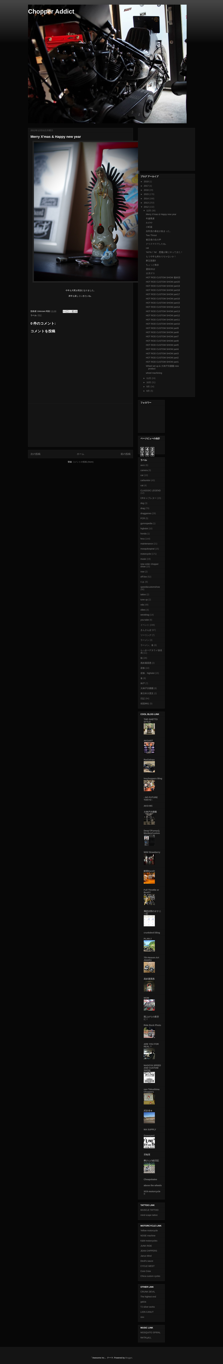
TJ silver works (147, 1307)
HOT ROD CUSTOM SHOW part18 (163, 290)
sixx (142, 1317)
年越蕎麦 (150, 218)
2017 (146, 186)
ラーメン (144, 640)
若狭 (142, 668)
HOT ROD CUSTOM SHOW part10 (163, 324)
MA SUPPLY (150, 1129)
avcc (142, 465)
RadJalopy (149, 759)
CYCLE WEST (147, 1266)
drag (142, 508)
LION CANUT (147, 1312)
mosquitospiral (147, 549)
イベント (144, 625)
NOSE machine (147, 1235)
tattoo (143, 594)
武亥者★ (148, 1110)
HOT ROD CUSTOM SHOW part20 (163, 282)
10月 (148, 382)
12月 (148, 210)
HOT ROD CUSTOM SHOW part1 (162, 362)
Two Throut (151, 235)
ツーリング (145, 635)
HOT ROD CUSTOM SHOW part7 (162, 336)
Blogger (128, 1358)
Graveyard (149, 1135)
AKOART (148, 740)
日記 (40, 315)
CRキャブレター (148, 498)
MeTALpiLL (145, 1337)
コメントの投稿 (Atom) (83, 462)
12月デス (150, 273)
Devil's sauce (146, 1261)
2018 (146, 181)
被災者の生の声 (153, 239)
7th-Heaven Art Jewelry (151, 958)
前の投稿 (126, 454)
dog (142, 503)
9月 (148, 386)
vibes (143, 610)
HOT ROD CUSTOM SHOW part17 (163, 294)
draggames (145, 513)
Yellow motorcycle (149, 1230)
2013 (146, 202)
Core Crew (145, 1271)
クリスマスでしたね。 (157, 244)
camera (144, 470)
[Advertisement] (80, 425)
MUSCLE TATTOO (149, 1210)
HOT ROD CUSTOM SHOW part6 (162, 341)
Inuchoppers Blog (153, 778)
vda (142, 604)
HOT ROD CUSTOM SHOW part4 (162, 349)
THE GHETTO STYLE (151, 720)
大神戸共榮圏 (146, 688)
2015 (146, 194)
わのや (149, 222)
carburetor (145, 480)
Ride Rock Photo (152, 1025)
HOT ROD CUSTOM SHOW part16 (163, 298)
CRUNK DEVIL (147, 1291)
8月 (148, 391)
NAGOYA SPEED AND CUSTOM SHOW (152, 1068)
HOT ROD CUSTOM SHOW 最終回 (163, 277)
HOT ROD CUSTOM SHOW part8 (162, 332)
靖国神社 (144, 703)
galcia (143, 1302)
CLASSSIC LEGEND (150, 490)
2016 (146, 190)
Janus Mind (146, 1256)
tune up (144, 599)
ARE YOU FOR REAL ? (151, 1045)
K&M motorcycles (148, 1240)
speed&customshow (150, 587)
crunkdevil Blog (152, 932)
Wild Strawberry (152, 852)
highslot (144, 528)
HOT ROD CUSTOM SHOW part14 (163, 307)
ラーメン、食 (146, 645)
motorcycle (145, 554)
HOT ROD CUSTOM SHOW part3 (162, 353)
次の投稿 (35, 454)
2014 (146, 198)
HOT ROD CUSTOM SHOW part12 (163, 315)
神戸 (142, 683)
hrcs (142, 538)
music (143, 559)
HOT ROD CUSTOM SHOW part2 (162, 357)
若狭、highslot (147, 673)
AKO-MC (148, 806)
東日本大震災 (146, 693)
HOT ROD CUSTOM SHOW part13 (163, 311)
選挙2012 (150, 269)
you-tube (144, 620)
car (141, 475)
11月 (148, 378)
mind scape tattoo (149, 1215)
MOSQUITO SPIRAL (150, 1332)
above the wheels (153, 1185)
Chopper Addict (51, 11)
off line (143, 576)
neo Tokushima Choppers (152, 1090)
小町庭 (149, 227)
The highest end (148, 1296)
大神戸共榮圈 (150, 812)
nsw (142, 571)
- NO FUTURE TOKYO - (151, 798)
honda (143, 533)
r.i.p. (142, 582)
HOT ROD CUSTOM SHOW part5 (162, 345)
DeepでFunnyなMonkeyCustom (152, 831)
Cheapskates (150, 1179)
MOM (146, 998)
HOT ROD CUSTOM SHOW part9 (162, 328)
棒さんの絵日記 (151, 1160)
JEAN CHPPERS (148, 1251)
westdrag (144, 614)
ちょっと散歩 (152, 265)
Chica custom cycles (150, 1276)
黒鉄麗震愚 (145, 663)
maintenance (146, 543)
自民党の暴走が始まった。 (159, 231)
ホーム (80, 454)
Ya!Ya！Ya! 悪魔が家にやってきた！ (164, 252)
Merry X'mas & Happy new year (161, 214)
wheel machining (154, 373)
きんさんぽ (145, 630)
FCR (142, 518)
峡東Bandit (149, 871)
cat (147, 248)
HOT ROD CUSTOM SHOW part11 (163, 319)
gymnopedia (146, 523)
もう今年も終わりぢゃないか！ (161, 256)
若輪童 (147, 1154)
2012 (146, 207)
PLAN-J (148, 938)
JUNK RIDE (146, 1246)
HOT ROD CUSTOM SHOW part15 (163, 303)
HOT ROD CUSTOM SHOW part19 (163, 286)
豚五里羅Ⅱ (151, 260)
